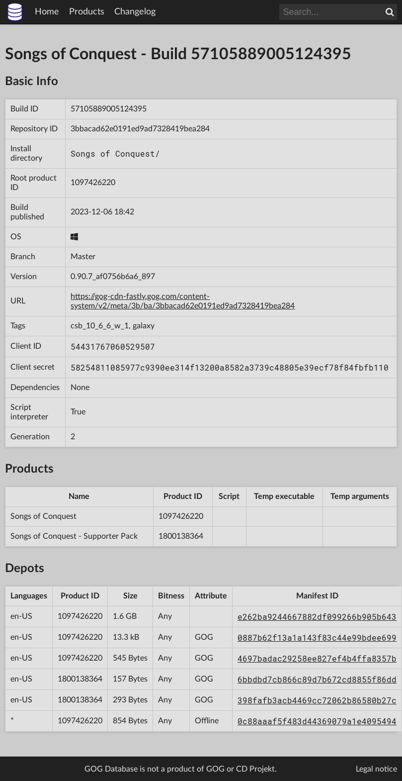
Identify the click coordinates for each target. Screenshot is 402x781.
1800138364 (181, 536)
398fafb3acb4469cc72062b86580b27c (317, 700)
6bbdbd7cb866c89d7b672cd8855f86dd (317, 679)
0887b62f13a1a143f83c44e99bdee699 (317, 637)
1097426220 (93, 183)
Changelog (135, 11)
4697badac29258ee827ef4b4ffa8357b (317, 658)
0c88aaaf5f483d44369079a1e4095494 (317, 721)
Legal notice (376, 769)
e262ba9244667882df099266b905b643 (317, 616)
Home (47, 11)
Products (86, 11)
